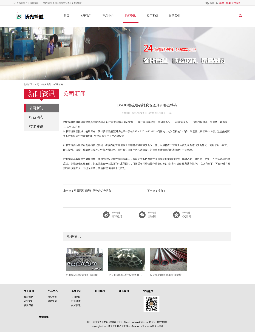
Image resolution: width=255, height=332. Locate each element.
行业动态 (36, 117)
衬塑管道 (52, 301)
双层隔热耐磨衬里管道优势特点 (168, 275)
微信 (212, 3)
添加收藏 (34, 3)
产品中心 (108, 15)
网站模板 (158, 326)
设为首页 (20, 3)
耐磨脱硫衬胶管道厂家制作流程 (84, 275)
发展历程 (28, 305)
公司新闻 (58, 84)
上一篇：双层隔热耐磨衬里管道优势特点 (87, 190)
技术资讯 (36, 126)
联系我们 (174, 15)
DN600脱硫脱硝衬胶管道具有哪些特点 (126, 275)
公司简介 (28, 297)
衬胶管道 (52, 297)
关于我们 (86, 15)
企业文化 (28, 301)
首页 (66, 15)
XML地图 (149, 326)
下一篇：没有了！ (157, 190)
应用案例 (152, 15)
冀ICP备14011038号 (135, 326)
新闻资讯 (130, 15)
